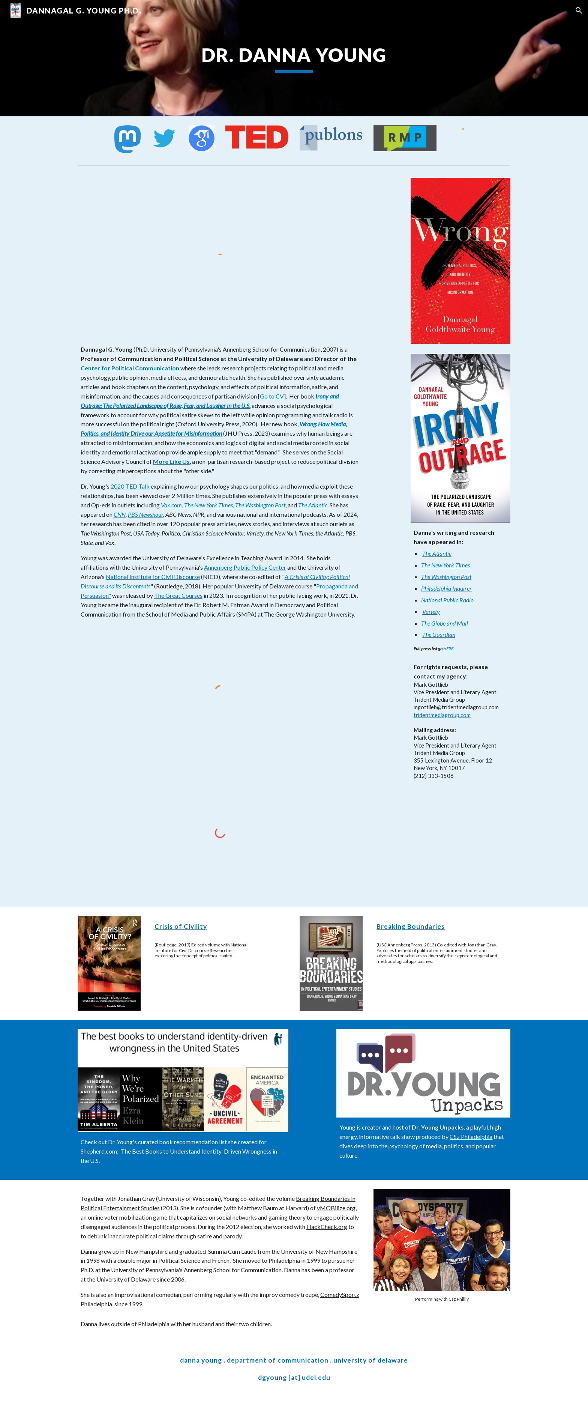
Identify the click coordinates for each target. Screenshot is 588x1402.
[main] (294, 58)
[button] (579, 11)
